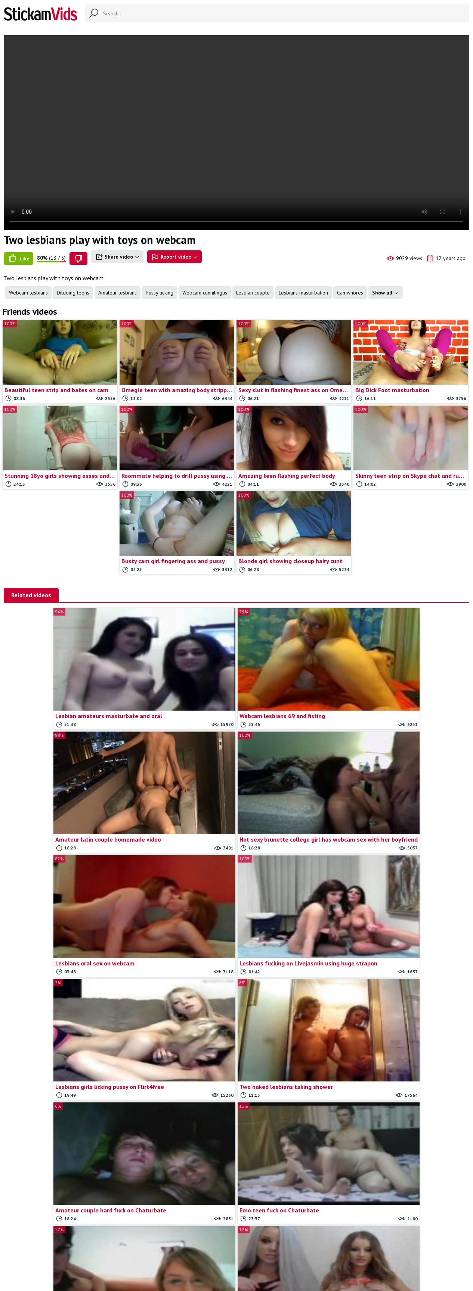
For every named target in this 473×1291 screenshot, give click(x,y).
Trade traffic (286, 1248)
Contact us (215, 1248)
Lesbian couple (253, 292)
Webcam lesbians (28, 292)
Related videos (31, 595)
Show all (385, 292)
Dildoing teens (73, 292)
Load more (295, 1167)
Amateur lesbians (117, 292)
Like (18, 258)
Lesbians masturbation (303, 292)
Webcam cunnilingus (204, 292)
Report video (174, 257)
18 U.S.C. (317, 1248)
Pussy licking (159, 292)
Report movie (249, 1248)
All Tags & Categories (171, 1248)
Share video (117, 257)
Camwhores (350, 292)
